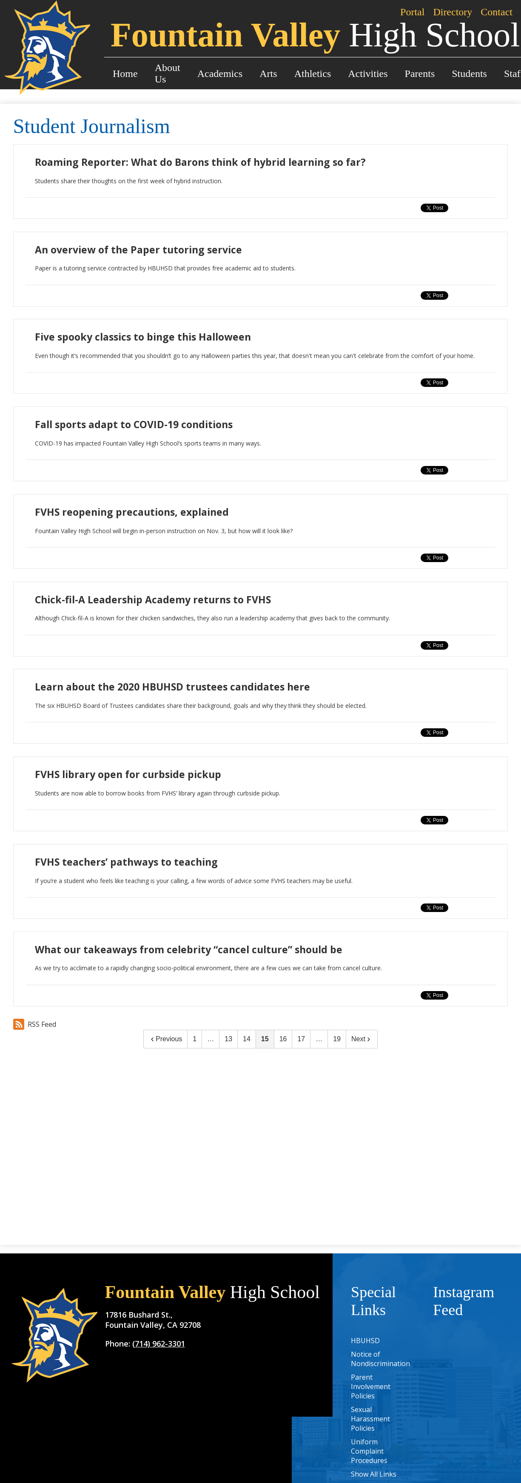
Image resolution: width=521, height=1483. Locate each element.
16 (283, 1039)
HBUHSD (365, 1340)
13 (228, 1039)
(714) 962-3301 (158, 1343)
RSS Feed (34, 1024)
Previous (165, 1039)
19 (337, 1039)
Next (361, 1039)
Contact (496, 11)
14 (247, 1039)
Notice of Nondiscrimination (380, 1358)
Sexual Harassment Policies (370, 1419)
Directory (452, 11)
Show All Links (373, 1474)
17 (301, 1039)
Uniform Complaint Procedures (369, 1451)
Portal (412, 11)
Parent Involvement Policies (370, 1386)
